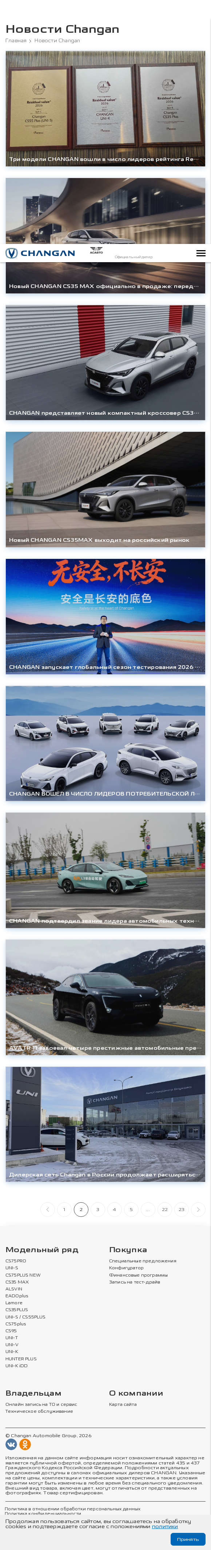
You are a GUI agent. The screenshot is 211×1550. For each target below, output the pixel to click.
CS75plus (15, 1324)
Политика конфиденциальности (42, 1514)
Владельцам (33, 1393)
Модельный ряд (42, 1250)
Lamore (14, 1303)
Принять (188, 1539)
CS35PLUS (16, 1310)
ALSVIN (13, 1289)
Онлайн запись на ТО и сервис (41, 1405)
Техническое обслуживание (38, 1411)
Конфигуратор (126, 1268)
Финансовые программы (138, 1275)
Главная (16, 40)
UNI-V (12, 1345)
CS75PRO (15, 1261)
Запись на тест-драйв (134, 1282)
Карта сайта (123, 1405)
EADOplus (16, 1296)
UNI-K (11, 1352)
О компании (136, 1393)
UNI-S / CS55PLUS (25, 1317)
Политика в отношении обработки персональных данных (72, 1509)
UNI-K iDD (16, 1366)
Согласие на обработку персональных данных (143, 1514)
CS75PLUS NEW (22, 1275)
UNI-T (11, 1338)
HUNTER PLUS (21, 1359)
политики (165, 1526)
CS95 (11, 1331)
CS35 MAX (17, 1282)
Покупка (128, 1250)
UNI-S (11, 1268)
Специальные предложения (141, 1261)
